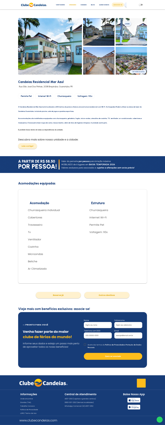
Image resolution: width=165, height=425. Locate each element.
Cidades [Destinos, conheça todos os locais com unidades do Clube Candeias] (84, 5)
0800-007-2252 (70, 402)
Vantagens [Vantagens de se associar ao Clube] (60, 5)
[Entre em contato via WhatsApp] (159, 419)
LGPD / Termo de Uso (28, 413)
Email (116, 331)
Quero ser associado (113, 356)
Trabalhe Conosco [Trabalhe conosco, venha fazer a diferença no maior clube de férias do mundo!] (27, 406)
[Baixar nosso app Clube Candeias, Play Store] (134, 407)
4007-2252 (69, 399)
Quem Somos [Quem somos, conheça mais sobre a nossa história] (104, 5)
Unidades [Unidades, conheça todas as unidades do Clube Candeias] (72, 5)
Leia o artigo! (27, 146)
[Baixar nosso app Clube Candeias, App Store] (133, 400)
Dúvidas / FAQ (25, 402)
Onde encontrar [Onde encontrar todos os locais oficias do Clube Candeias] (26, 399)
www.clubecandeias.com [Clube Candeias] (38, 420)
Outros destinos (107, 295)
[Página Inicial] (34, 4)
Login (128, 17)
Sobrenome (119, 320)
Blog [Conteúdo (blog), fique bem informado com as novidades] (93, 5)
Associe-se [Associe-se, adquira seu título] (117, 5)
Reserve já (58, 295)
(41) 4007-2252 (87, 406)
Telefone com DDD (92, 331)
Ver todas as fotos (138, 72)
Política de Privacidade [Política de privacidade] (29, 410)
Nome (86, 320)
